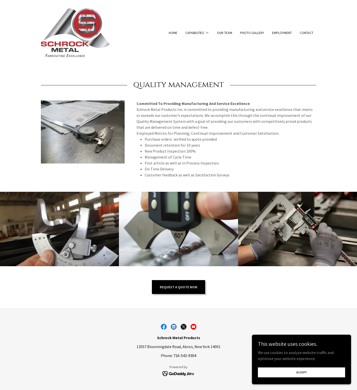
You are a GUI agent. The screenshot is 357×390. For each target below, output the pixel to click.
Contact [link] (306, 33)
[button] (197, 33)
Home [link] (173, 33)
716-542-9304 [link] (184, 355)
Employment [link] (282, 33)
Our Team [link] (224, 33)
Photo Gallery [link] (252, 33)
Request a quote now (178, 287)
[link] (75, 32)
